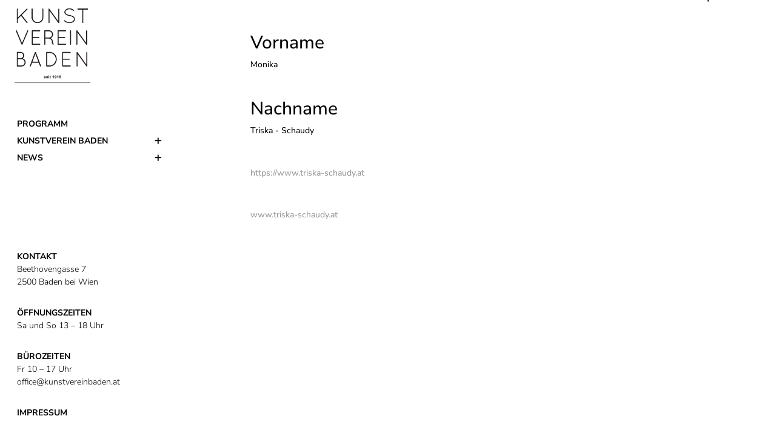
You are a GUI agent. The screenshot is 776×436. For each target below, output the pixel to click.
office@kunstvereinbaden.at (68, 382)
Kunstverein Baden (62, 141)
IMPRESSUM (42, 412)
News (30, 158)
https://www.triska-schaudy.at (307, 173)
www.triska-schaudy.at (294, 214)
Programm (42, 124)
